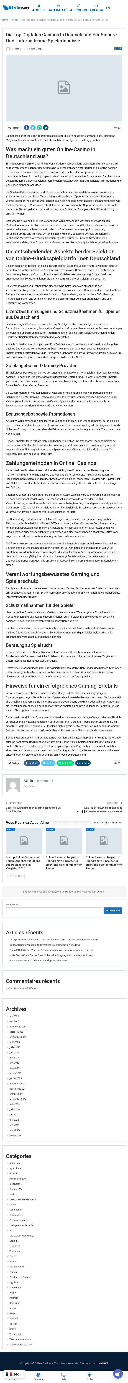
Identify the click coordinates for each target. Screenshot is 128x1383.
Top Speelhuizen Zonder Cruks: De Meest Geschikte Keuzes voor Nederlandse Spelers (53, 939)
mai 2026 (14, 1016)
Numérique (15, 1287)
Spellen (13, 1323)
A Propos (82, 8)
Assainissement (17, 1178)
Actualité (61, 8)
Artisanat (14, 1173)
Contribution (15, 1209)
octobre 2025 (16, 1031)
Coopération (15, 1215)
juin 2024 (14, 1114)
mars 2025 (14, 1068)
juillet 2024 (14, 1109)
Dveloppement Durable (21, 1225)
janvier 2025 (15, 1078)
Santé (12, 1313)
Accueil (42, 8)
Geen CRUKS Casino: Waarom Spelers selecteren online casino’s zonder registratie (51, 950)
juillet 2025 (14, 1047)
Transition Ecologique (20, 1344)
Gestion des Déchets (20, 1277)
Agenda (100, 8)
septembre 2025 (17, 1037)
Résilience (14, 1303)
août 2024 (14, 1104)
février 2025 (15, 1073)
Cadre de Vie (15, 1189)
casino (12, 1194)
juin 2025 (14, 1052)
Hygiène (13, 1282)
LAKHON (103, 1363)
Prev (10, 876)
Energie (13, 1261)
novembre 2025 (17, 1026)
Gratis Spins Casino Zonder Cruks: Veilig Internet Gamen (38, 960)
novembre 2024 (17, 1088)
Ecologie (14, 1241)
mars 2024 (14, 1130)
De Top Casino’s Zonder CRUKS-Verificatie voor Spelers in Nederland (44, 945)
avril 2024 (14, 1125)
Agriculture (15, 1168)
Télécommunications (20, 1339)
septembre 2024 (17, 1099)
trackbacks (68, 891)
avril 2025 (14, 1062)
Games (13, 1272)
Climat (12, 1204)
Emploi (13, 1256)
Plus (113, 8)
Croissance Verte (18, 1220)
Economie (14, 1246)
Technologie (15, 1334)
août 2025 (14, 1042)
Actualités (14, 1163)
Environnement (17, 1266)
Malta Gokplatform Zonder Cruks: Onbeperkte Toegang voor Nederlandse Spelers (51, 955)
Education (14, 1251)
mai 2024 (14, 1119)
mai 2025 (14, 1057)
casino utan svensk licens (22, 1199)
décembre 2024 (17, 1083)
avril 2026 (14, 1021)
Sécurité (13, 1318)
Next (20, 876)
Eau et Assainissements (21, 1235)
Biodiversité (15, 1184)
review (12, 1308)
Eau (11, 1230)
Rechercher (12, 904)
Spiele (118, 48)
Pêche (12, 1292)
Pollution (13, 1297)
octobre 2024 (16, 1094)
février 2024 (15, 1135)
